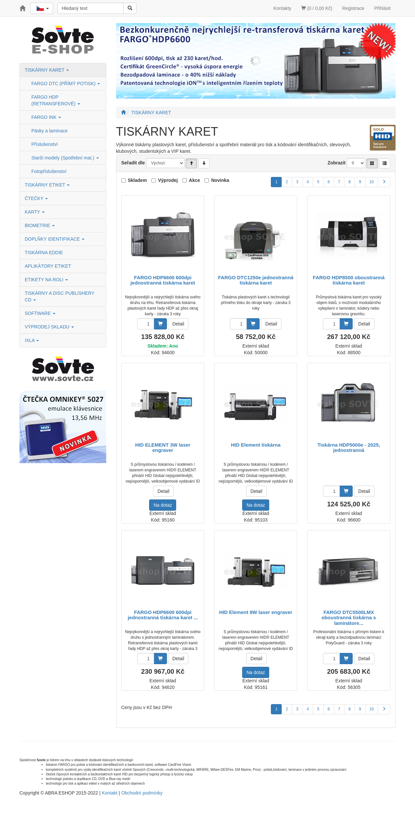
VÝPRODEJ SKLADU (49, 326)
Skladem (137, 180)
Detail (178, 323)
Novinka (220, 180)
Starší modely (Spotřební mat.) (65, 157)
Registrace (353, 8)
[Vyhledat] (130, 8)
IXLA (32, 340)
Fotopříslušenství (49, 171)
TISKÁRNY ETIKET (47, 184)
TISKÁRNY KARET (47, 70)
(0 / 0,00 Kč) (316, 8)
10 (371, 182)
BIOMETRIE (40, 225)
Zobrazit (336, 162)
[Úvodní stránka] (123, 112)
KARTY (35, 212)
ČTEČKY (36, 198)
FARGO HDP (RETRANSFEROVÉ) (55, 100)
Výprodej (168, 180)
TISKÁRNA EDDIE (44, 252)
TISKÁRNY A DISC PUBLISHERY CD (59, 296)
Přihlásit (382, 8)
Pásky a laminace (49, 130)
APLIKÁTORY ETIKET (48, 266)
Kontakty (282, 8)
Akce (194, 180)
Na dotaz (162, 505)
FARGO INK (46, 117)
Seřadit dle (133, 162)
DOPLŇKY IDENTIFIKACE (54, 239)
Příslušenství (44, 144)
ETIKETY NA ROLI (46, 279)
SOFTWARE (40, 313)
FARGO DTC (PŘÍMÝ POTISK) (65, 83)
